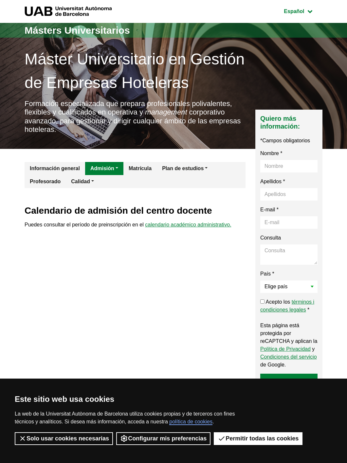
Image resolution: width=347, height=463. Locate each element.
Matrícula (140, 168)
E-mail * (269, 209)
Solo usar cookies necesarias (64, 438)
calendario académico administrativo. (188, 224)
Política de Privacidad (285, 349)
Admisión (102, 168)
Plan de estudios (183, 168)
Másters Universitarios (77, 30)
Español (302, 10)
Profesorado (45, 181)
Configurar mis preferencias (163, 438)
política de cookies (190, 421)
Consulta (270, 237)
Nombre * (271, 153)
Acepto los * (287, 305)
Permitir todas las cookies (258, 438)
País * (267, 273)
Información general (55, 168)
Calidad (80, 181)
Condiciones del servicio (288, 357)
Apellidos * (272, 181)
